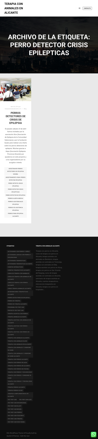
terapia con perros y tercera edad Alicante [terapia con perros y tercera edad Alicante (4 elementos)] (20, 383)
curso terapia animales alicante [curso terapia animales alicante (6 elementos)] (19, 288)
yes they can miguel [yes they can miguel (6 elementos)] (15, 409)
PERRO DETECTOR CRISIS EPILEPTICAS (15, 191)
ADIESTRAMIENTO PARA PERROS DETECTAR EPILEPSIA (15, 179)
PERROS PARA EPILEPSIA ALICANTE (15, 215)
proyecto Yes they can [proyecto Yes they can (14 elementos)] (15, 310)
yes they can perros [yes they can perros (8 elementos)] (15, 412)
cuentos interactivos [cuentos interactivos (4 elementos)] (15, 267)
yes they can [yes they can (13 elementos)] (12, 399)
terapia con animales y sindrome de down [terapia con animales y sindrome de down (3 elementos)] (19, 349)
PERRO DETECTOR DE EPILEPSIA (15, 195)
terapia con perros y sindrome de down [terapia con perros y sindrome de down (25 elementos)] (19, 377)
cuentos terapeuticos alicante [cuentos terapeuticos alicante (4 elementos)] (19, 270)
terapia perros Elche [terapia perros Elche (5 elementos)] (15, 390)
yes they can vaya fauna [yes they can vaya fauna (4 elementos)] (16, 422)
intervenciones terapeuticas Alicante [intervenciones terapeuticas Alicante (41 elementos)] (18, 293)
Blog (25, 109)
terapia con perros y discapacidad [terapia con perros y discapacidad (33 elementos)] (20, 372)
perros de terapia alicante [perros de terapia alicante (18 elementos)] (17, 304)
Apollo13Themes (13, 436)
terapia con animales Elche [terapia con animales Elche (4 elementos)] (17, 341)
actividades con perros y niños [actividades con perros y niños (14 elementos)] (19, 251)
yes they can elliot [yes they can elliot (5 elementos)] (14, 406)
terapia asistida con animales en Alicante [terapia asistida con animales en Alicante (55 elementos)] (19, 321)
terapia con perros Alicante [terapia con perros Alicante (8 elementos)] (18, 359)
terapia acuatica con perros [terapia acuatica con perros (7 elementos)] (18, 313)
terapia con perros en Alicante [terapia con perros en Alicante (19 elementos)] (19, 365)
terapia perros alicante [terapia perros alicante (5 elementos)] (16, 387)
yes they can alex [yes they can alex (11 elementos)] (25, 399)
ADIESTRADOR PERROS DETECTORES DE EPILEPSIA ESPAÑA (15, 171)
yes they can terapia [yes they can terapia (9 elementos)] (15, 418)
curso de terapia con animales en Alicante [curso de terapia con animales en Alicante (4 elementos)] (19, 278)
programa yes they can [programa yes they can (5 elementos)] (16, 307)
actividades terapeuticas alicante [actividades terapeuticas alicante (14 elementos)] (20, 263)
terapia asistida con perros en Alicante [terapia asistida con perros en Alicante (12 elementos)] (18, 333)
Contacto (87, 8)
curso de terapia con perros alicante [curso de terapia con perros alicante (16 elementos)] (18, 284)
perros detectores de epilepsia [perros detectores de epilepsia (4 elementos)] (19, 297)
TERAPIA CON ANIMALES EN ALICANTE (13, 8)
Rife (8, 433)
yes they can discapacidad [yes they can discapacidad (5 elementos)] (17, 402)
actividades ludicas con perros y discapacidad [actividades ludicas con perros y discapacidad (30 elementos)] (19, 256)
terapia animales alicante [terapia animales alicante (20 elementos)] (17, 316)
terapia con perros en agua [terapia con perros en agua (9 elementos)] (17, 362)
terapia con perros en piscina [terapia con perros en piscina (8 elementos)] (18, 369)
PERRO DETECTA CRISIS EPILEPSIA (15, 185)
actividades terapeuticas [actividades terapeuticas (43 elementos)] (17, 260)
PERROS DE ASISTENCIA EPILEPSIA (15, 209)
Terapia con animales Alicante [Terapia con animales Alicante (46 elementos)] (18, 338)
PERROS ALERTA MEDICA (15, 198)
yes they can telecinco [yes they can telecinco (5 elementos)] (16, 415)
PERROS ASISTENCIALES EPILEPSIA (15, 203)
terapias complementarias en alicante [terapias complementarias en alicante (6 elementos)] (18, 395)
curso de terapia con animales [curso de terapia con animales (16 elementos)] (18, 273)
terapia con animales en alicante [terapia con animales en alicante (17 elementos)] (19, 344)
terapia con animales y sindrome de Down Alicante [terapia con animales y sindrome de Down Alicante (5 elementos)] (19, 355)
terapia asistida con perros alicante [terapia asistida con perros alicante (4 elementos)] (17, 327)
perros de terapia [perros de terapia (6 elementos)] (14, 300)
